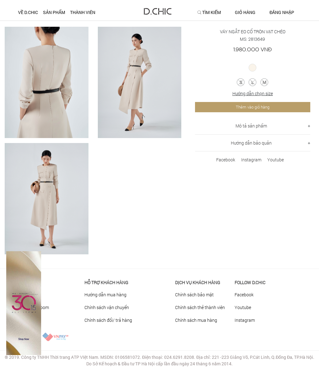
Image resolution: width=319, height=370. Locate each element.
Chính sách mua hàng (196, 320)
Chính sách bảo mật (194, 295)
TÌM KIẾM (211, 12)
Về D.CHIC (28, 12)
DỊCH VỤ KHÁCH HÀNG (197, 282)
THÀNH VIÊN (82, 12)
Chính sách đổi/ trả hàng (108, 320)
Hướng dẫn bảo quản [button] (251, 143)
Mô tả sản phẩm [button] (251, 126)
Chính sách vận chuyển (106, 307)
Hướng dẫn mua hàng (105, 295)
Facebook (225, 160)
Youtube (275, 160)
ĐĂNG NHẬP (281, 12)
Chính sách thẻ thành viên (200, 307)
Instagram (251, 160)
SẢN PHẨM (54, 12)
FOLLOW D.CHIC (250, 282)
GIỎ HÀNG (245, 12)
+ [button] (309, 126)
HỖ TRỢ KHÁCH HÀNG (106, 282)
